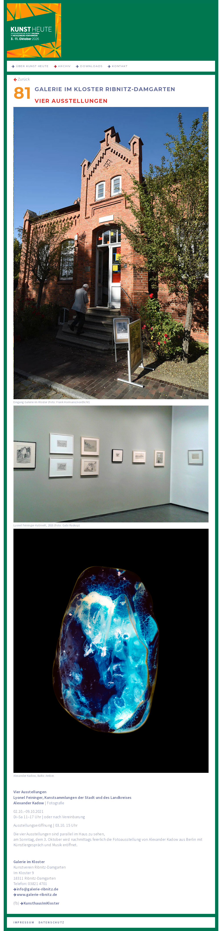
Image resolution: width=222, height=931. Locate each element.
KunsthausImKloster (41, 903)
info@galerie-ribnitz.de (37, 889)
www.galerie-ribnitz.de (37, 894)
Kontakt (120, 66)
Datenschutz (52, 922)
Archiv (64, 66)
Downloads (91, 66)
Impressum (23, 922)
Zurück (24, 79)
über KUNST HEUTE (32, 66)
